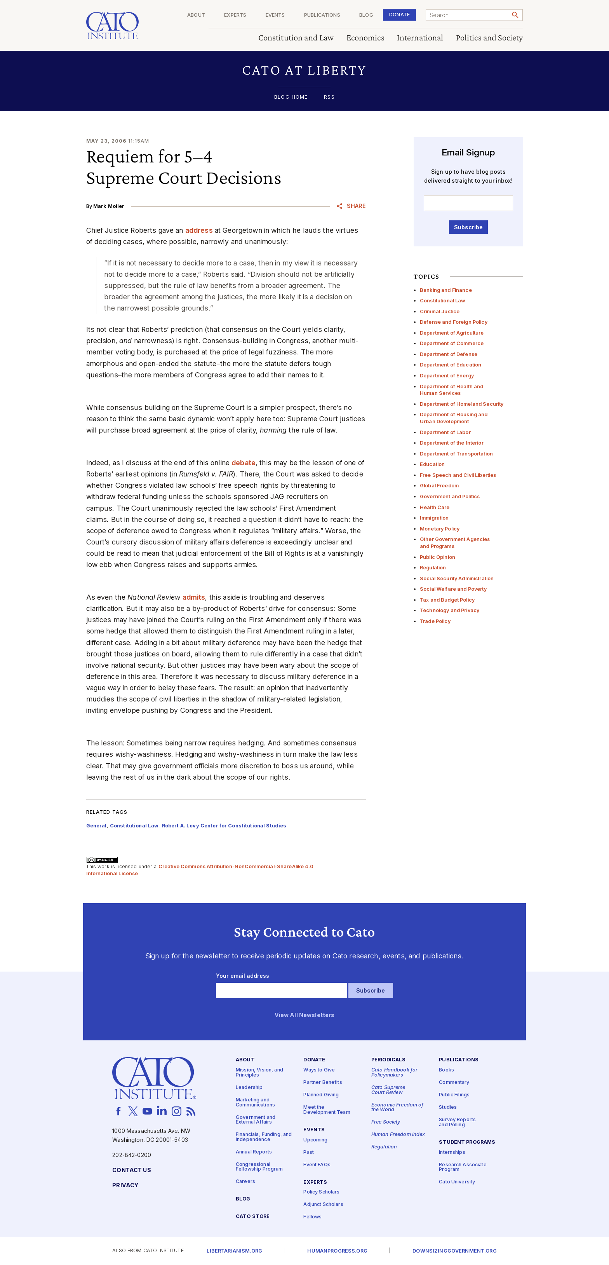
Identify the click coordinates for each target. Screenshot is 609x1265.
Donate (399, 14)
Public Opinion (437, 557)
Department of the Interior (452, 443)
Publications (322, 15)
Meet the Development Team (326, 1110)
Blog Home (291, 97)
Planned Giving (321, 1095)
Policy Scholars (321, 1192)
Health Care (435, 507)
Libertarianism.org (234, 1251)
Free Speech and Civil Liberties (458, 475)
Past (308, 1152)
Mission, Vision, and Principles (259, 1073)
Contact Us (131, 1170)
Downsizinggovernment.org (454, 1251)
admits (194, 597)
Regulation (433, 568)
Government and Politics (450, 496)
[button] (304, 70)
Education (432, 464)
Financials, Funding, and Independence (264, 1137)
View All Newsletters (305, 1015)
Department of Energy (447, 376)
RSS (329, 97)
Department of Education (450, 365)
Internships (452, 1152)
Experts (235, 15)
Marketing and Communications (255, 1102)
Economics (365, 37)
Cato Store (253, 1216)
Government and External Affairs (255, 1120)
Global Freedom (439, 486)
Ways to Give (319, 1070)
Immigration (434, 518)
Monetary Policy (439, 529)
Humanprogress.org (337, 1251)
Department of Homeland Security (461, 404)
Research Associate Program (463, 1167)
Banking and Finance (446, 290)
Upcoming (315, 1140)
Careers (245, 1182)
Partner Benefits (322, 1082)
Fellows (312, 1217)
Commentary (454, 1082)
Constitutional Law (443, 301)
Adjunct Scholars (323, 1204)
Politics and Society (489, 37)
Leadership (249, 1087)
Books (446, 1070)
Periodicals (388, 1060)
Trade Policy (435, 621)
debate (243, 463)
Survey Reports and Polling (457, 1123)
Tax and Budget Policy (447, 600)
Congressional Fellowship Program (259, 1167)
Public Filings (454, 1095)
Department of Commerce (452, 343)
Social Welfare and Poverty (453, 589)
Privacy (125, 1185)
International (420, 37)
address (199, 230)
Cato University (457, 1182)
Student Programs (467, 1142)
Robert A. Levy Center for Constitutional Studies (224, 826)
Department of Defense (448, 354)
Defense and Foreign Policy (453, 322)
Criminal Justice (439, 311)
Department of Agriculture (452, 333)
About (196, 15)
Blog (366, 15)
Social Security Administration (457, 578)
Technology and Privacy (449, 610)
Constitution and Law (296, 37)
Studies (448, 1107)
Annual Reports (254, 1152)
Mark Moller (109, 206)
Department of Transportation (456, 454)
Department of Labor (445, 432)
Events (275, 15)
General (96, 826)
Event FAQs (316, 1164)
